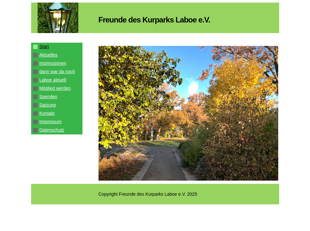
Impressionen (52, 63)
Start (44, 46)
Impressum (50, 121)
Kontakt (47, 113)
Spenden (48, 96)
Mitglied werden (55, 88)
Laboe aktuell (52, 79)
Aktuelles (48, 54)
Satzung (47, 104)
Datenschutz (52, 130)
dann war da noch (57, 71)
